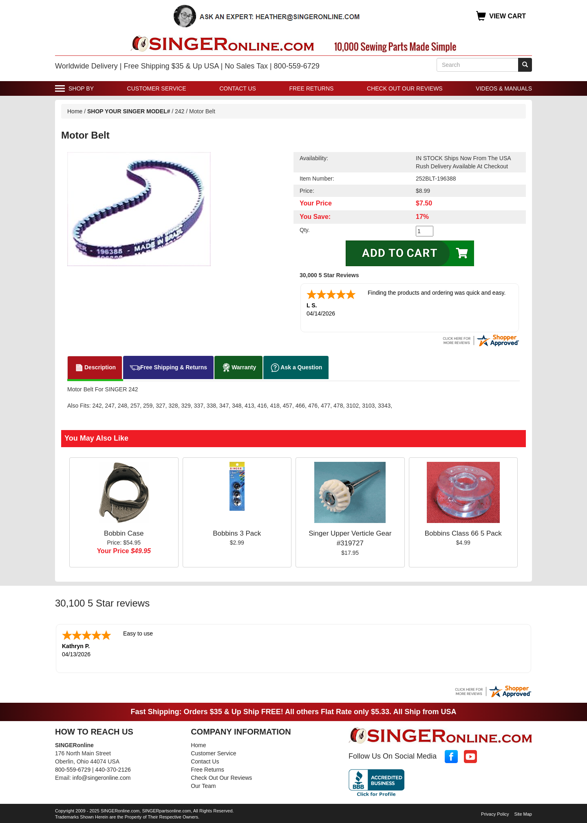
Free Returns (311, 88)
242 (179, 111)
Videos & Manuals (504, 88)
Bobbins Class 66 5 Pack (463, 532)
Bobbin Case (123, 532)
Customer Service (156, 88)
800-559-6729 (72, 768)
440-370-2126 (113, 768)
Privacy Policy (495, 812)
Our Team (203, 784)
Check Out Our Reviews (405, 88)
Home (74, 111)
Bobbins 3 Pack (237, 532)
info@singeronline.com (102, 776)
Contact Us (237, 88)
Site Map (523, 812)
